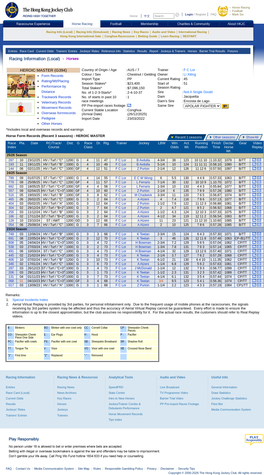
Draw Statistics (221, 392)
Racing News (121, 32)
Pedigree (48, 118)
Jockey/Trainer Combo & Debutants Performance (125, 406)
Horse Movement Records (126, 414)
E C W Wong (143, 178)
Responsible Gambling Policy (124, 468)
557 (11, 191)
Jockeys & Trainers (172, 51)
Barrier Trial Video (171, 398)
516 (11, 195)
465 (11, 199)
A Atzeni (143, 199)
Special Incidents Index (30, 300)
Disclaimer (167, 468)
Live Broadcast (169, 387)
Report (153, 51)
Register (200, 14)
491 (11, 251)
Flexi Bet (217, 404)
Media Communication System (231, 409)
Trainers (62, 415)
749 (11, 234)
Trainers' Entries (66, 51)
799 (11, 178)
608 (11, 243)
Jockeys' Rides (89, 51)
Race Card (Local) (18, 392)
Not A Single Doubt (198, 92)
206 (11, 272)
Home (134, 16)
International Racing (193, 32)
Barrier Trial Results (212, 51)
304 (11, 208)
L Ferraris (143, 182)
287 (11, 160)
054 (11, 225)
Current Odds (44, 51)
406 (11, 260)
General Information (224, 387)
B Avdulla (143, 160)
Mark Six (238, 14)
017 (11, 285)
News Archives (66, 392)
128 (11, 220)
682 (11, 186)
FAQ (213, 14)
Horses (192, 51)
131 (11, 277)
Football (237, 11)
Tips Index (115, 419)
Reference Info (111, 51)
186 (11, 216)
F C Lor (189, 70)
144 (11, 169)
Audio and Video (163, 32)
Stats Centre (117, 392)
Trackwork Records (56, 97)
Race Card (26, 51)
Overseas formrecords (59, 113)
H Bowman (143, 243)
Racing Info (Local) (59, 32)
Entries (12, 51)
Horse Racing (241, 7)
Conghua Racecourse (120, 36)
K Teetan (143, 234)
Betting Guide (147, 36)
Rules (97, 468)
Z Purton (143, 169)
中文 (147, 16)
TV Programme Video (174, 392)
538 (11, 247)
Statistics (128, 51)
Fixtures (232, 51)
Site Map (83, 468)
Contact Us (23, 468)
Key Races (141, 32)
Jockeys (62, 409)
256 (11, 212)
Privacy (151, 468)
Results (142, 51)
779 (11, 182)
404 (11, 203)
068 (11, 281)
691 (11, 238)
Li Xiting (190, 74)
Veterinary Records (56, 102)
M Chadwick (143, 195)
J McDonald (143, 268)
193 (11, 164)
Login (189, 14)
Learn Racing (170, 36)
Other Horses (52, 124)
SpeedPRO (116, 387)
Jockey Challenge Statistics (229, 398)
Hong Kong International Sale (80, 36)
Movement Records (57, 108)
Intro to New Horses (121, 398)
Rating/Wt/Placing (55, 81)
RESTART (189, 36)
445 (11, 255)
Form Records (52, 76)
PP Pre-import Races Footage (179, 404)
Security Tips (186, 468)
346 (11, 264)
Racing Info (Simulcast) (92, 32)
